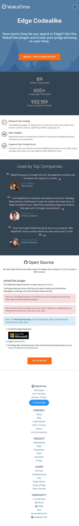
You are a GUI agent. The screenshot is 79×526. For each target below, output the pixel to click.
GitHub (66, 269)
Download (39, 402)
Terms (34, 425)
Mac (34, 394)
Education (39, 457)
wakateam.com (39, 517)
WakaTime (20, 341)
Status (39, 429)
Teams (39, 453)
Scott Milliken (27, 183)
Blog (39, 418)
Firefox (43, 397)
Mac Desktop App (22, 319)
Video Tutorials (39, 489)
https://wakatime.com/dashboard (23, 348)
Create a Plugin (39, 485)
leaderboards (48, 148)
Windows (42, 394)
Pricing (39, 460)
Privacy (42, 425)
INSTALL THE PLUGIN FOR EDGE (39, 57)
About (39, 414)
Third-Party (39, 499)
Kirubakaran (27, 213)
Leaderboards (39, 442)
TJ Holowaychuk (29, 240)
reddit (39, 506)
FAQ (39, 478)
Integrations (39, 450)
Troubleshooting (39, 474)
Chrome (35, 397)
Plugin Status (39, 482)
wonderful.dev (39, 513)
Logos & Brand (39, 421)
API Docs (39, 471)
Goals (39, 446)
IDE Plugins (39, 390)
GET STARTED (39, 360)
